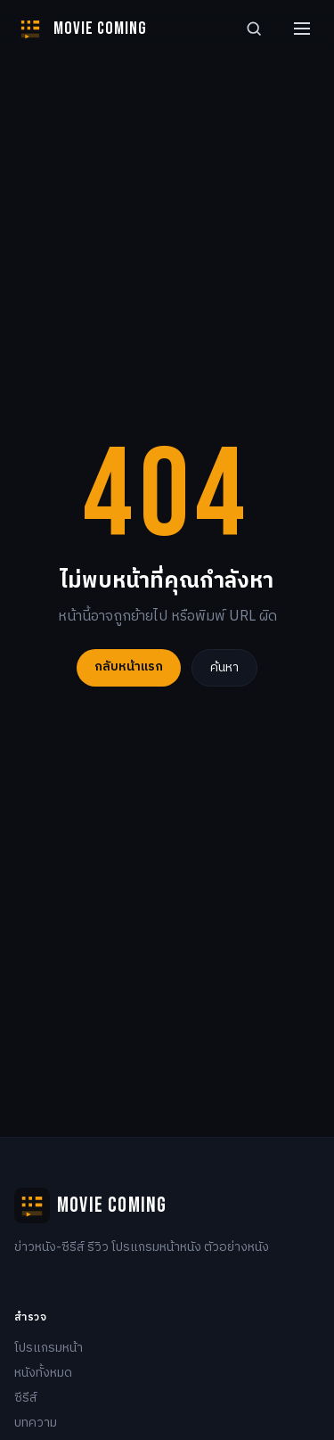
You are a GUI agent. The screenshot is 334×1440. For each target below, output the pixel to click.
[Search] (254, 28)
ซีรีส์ (25, 1397)
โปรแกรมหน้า (48, 1347)
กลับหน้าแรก (128, 666)
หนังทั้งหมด (43, 1372)
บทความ (35, 1422)
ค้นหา (224, 667)
